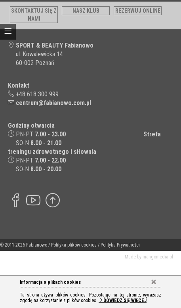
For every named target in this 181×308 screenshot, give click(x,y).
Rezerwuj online (137, 11)
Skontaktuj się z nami (34, 15)
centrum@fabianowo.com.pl (53, 103)
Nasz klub (85, 11)
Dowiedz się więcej (123, 300)
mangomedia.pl (158, 257)
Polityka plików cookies (74, 245)
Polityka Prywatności (120, 245)
